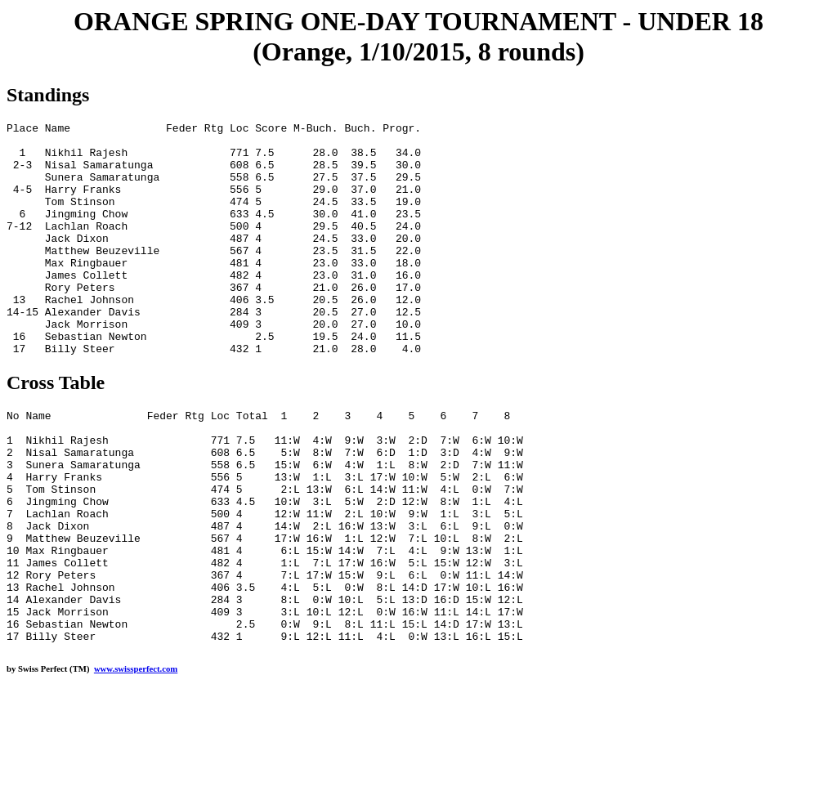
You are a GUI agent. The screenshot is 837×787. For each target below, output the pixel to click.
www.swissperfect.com (135, 762)
